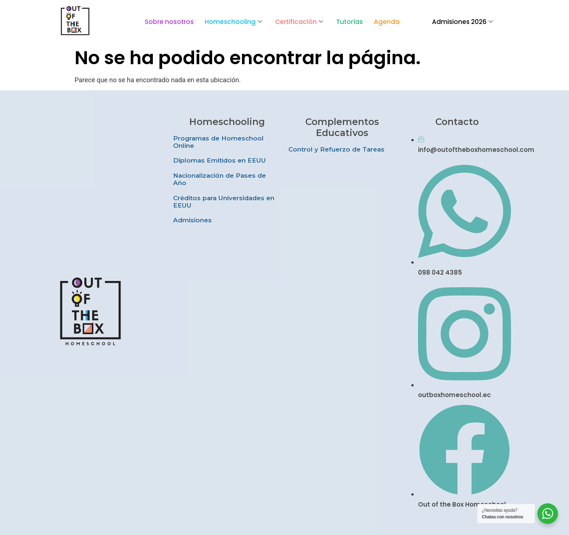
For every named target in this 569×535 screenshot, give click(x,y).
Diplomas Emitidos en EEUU (219, 160)
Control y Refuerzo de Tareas (336, 149)
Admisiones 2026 (462, 21)
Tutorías (349, 21)
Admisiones (192, 220)
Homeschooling (233, 21)
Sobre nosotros (169, 21)
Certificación (299, 21)
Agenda (387, 21)
